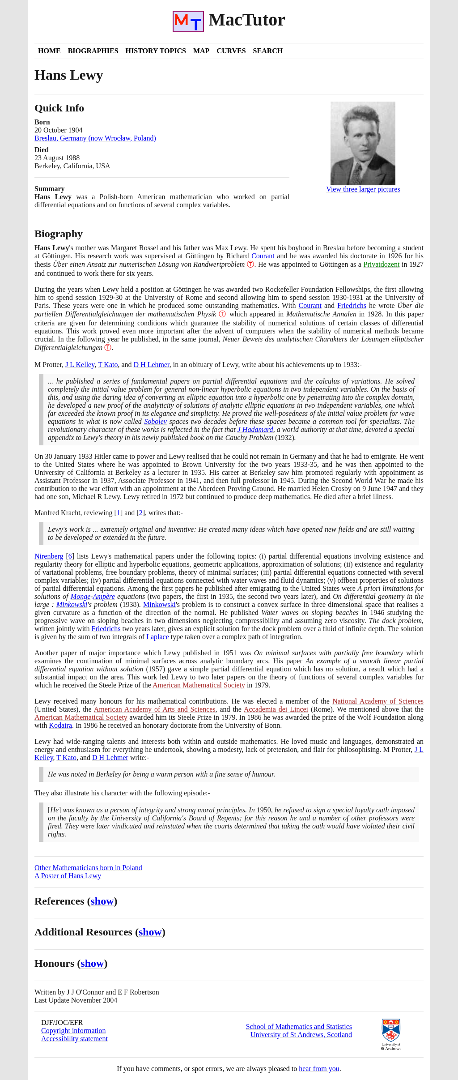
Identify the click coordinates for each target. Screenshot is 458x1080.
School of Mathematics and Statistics (299, 1026)
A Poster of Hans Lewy (67, 875)
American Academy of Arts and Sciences (155, 709)
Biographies (93, 51)
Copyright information (73, 1030)
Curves (231, 51)
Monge (80, 596)
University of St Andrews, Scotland (301, 1034)
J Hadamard (255, 429)
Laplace (157, 636)
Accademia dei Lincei (276, 709)
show (102, 901)
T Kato (108, 364)
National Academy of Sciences (378, 701)
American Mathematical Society (199, 685)
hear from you (319, 1068)
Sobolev (155, 421)
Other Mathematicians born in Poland (88, 867)
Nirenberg (49, 556)
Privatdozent (382, 264)
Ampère (104, 596)
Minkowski (71, 604)
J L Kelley (79, 364)
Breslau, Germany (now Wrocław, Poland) (95, 138)
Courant (263, 256)
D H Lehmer (152, 364)
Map (201, 51)
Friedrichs (351, 305)
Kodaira (60, 725)
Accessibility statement (74, 1038)
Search (268, 51)
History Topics (156, 51)
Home (49, 51)
